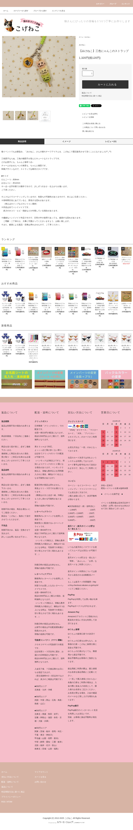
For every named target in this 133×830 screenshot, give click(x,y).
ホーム (5, 11)
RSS (3, 802)
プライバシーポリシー (11, 797)
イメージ (66, 141)
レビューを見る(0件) (88, 114)
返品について (87, 93)
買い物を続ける (86, 131)
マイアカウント (41, 772)
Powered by (66, 823)
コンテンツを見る (57, 11)
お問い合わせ (40, 782)
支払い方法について (10, 777)
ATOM (9, 802)
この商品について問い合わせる (92, 127)
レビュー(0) (111, 141)
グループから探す (38, 11)
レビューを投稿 (86, 117)
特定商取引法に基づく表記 (92, 96)
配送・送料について (10, 782)
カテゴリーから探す (19, 11)
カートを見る (40, 777)
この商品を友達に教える (89, 123)
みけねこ (88, 37)
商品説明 (22, 141)
